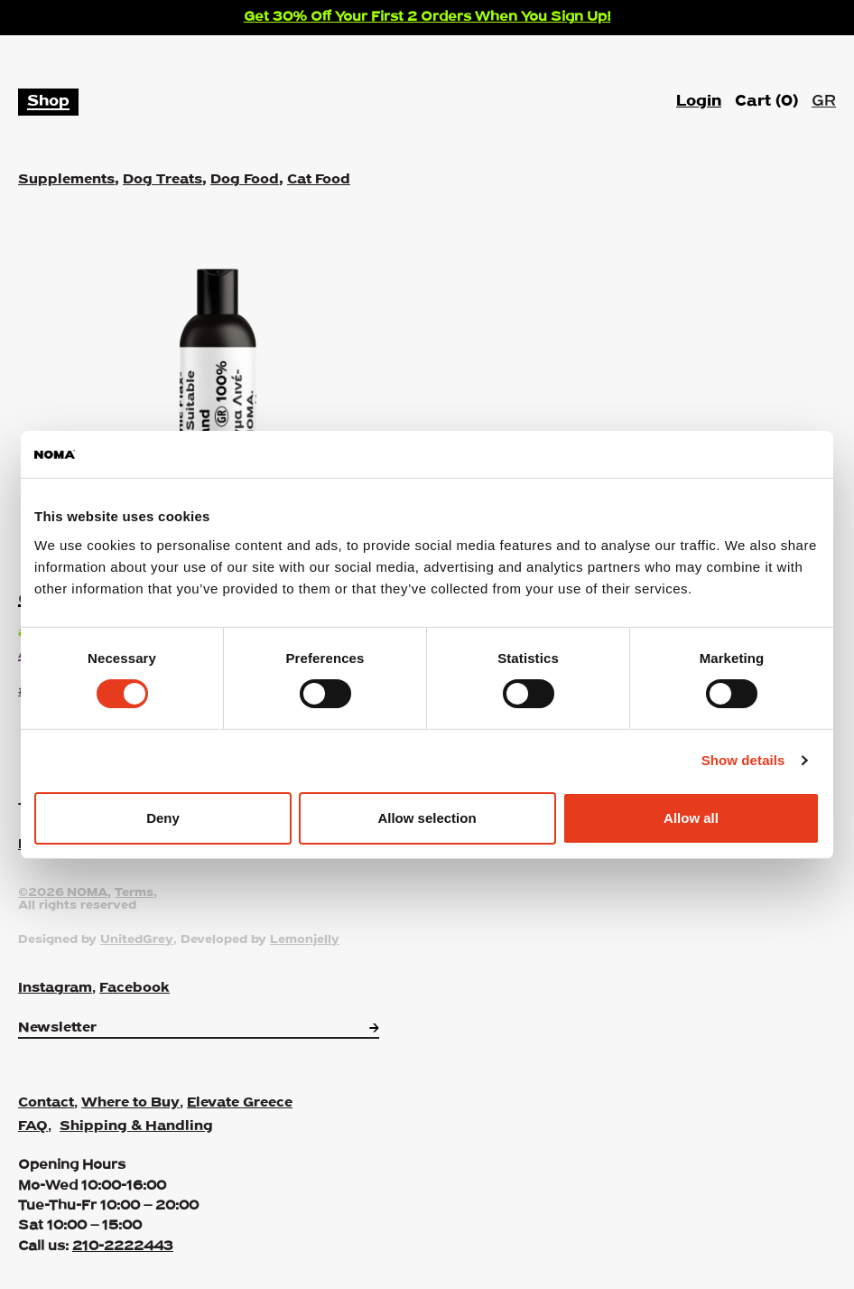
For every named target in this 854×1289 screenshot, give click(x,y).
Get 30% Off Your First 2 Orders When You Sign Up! (427, 17)
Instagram (55, 988)
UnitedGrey (136, 940)
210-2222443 (122, 1246)
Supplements (66, 180)
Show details (743, 760)
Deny (163, 818)
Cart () (766, 102)
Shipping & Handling (136, 1126)
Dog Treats (162, 180)
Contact (46, 1103)
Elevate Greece (239, 1103)
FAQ (33, 1126)
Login (698, 101)
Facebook (134, 988)
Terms (134, 893)
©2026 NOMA (62, 893)
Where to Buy (130, 1103)
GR (824, 101)
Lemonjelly (304, 940)
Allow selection (426, 818)
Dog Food (244, 180)
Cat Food (318, 180)
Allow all (691, 818)
